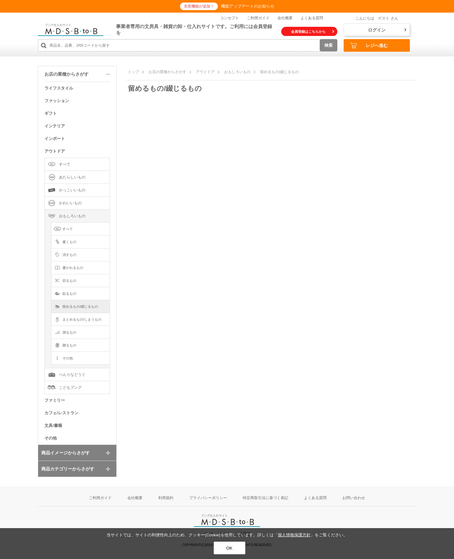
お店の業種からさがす (167, 72)
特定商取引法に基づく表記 (265, 498)
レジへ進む (369, 46)
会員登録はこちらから (312, 31)
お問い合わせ (353, 498)
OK (229, 548)
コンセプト (229, 18)
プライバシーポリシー (208, 498)
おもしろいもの (237, 72)
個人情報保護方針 (294, 535)
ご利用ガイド (258, 18)
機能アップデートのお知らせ (247, 6)
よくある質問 (311, 18)
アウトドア (205, 72)
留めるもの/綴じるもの (279, 72)
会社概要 (285, 18)
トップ (133, 72)
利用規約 (165, 498)
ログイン (387, 29)
